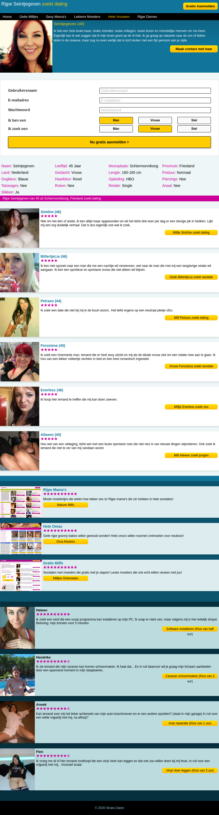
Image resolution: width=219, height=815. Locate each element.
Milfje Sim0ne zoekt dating (191, 232)
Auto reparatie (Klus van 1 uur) (190, 723)
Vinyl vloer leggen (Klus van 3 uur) (190, 770)
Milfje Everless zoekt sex (191, 407)
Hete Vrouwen (119, 17)
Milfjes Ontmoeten (65, 578)
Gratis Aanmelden (200, 6)
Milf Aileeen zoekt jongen (191, 455)
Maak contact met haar (194, 49)
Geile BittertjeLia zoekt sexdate (191, 277)
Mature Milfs (65, 505)
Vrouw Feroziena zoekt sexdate (191, 366)
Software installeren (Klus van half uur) (190, 629)
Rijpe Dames (147, 17)
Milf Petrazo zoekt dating (191, 318)
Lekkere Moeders (87, 17)
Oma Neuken (66, 541)
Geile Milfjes (29, 17)
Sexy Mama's (56, 17)
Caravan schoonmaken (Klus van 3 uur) (190, 676)
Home (7, 17)
